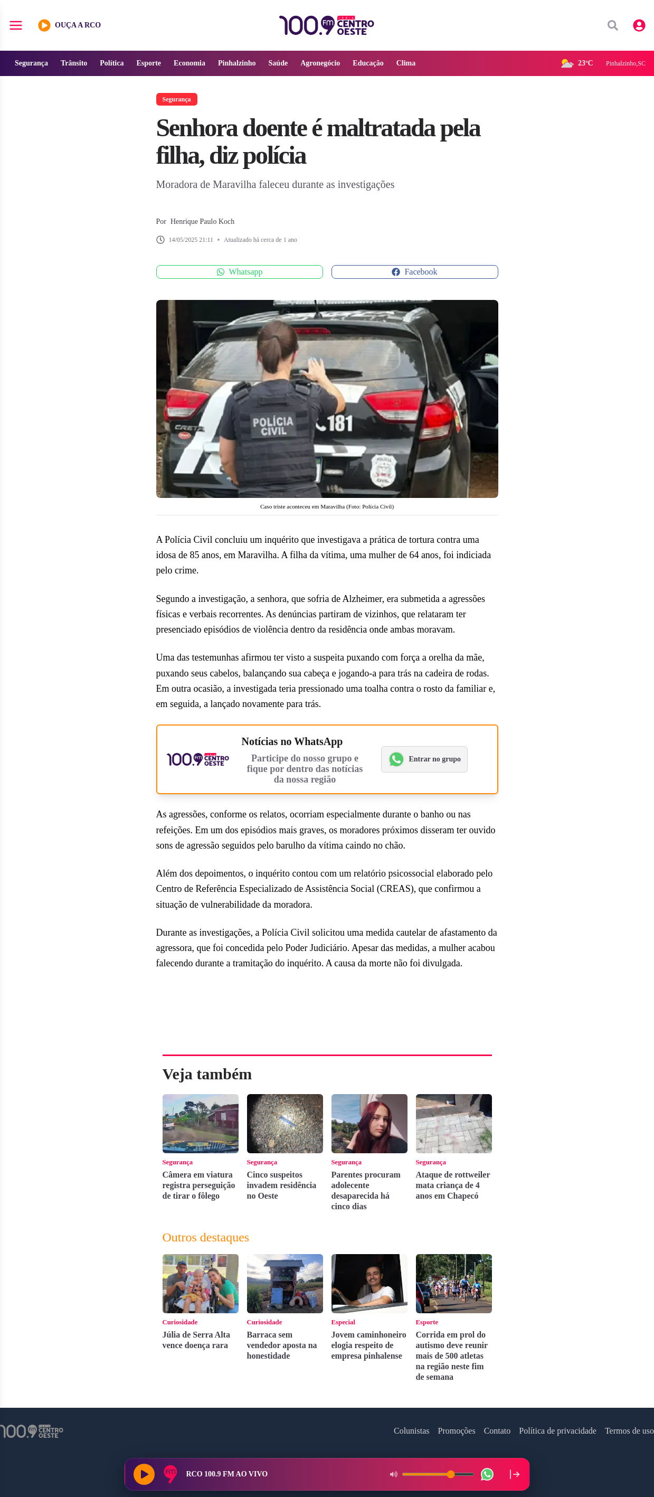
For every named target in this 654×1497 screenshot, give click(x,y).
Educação (368, 63)
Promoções (457, 1430)
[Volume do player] (438, 1474)
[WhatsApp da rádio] (487, 1474)
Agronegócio (320, 63)
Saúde (278, 63)
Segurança (31, 63)
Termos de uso (629, 1430)
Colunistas (412, 1430)
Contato (497, 1430)
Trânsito (74, 63)
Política (112, 63)
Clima (406, 63)
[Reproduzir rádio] (144, 1474)
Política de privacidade (557, 1430)
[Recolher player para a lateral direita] (514, 1474)
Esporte (148, 63)
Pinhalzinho (237, 63)
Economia (189, 63)
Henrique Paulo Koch (202, 221)
